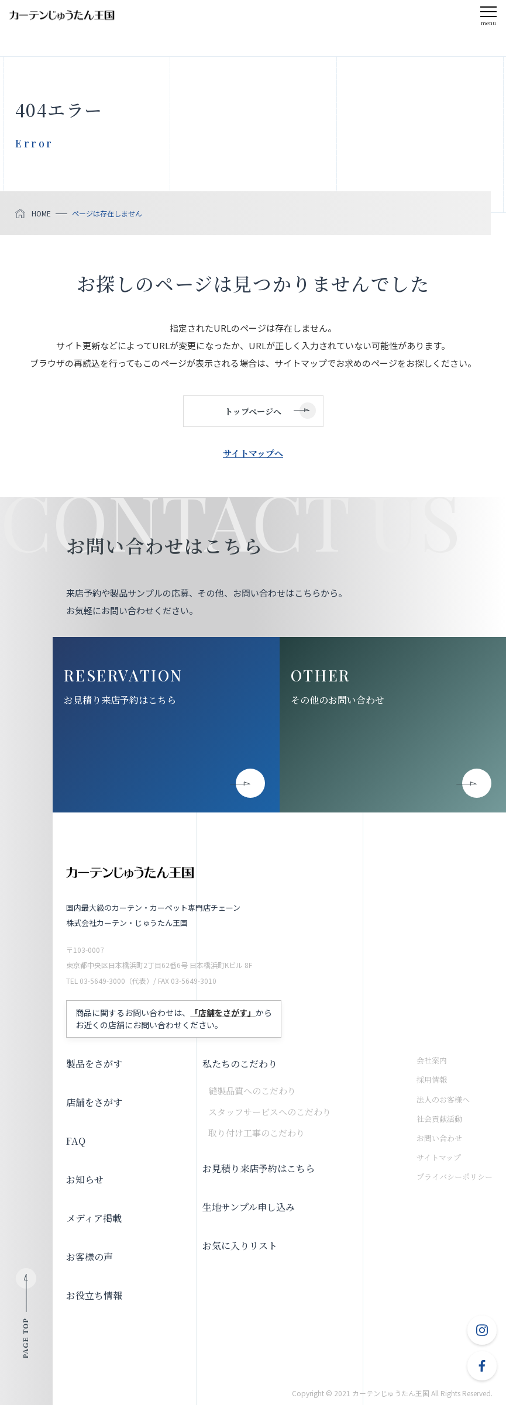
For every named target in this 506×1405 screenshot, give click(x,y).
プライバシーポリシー (454, 1176)
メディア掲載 (94, 1218)
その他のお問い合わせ (337, 700)
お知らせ (85, 1179)
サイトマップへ (253, 453)
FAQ (75, 1141)
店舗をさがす (94, 1102)
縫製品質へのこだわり (252, 1090)
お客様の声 (89, 1256)
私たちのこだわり (239, 1063)
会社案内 (431, 1060)
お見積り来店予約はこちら (120, 700)
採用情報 (431, 1079)
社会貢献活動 (439, 1118)
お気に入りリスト (239, 1245)
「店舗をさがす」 (223, 1012)
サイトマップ (438, 1157)
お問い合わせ (439, 1138)
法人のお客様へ (443, 1099)
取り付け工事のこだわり (256, 1133)
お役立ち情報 (94, 1295)
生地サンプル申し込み (248, 1207)
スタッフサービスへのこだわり (269, 1112)
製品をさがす (94, 1063)
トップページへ (253, 411)
